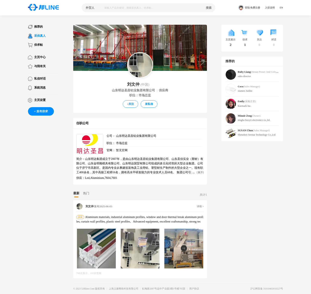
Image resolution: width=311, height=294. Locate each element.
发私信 (149, 103)
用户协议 (194, 288)
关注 (130, 103)
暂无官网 (122, 150)
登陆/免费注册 (249, 7)
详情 (200, 206)
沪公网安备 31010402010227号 (266, 288)
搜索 (209, 7)
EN (281, 7)
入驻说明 (270, 7)
